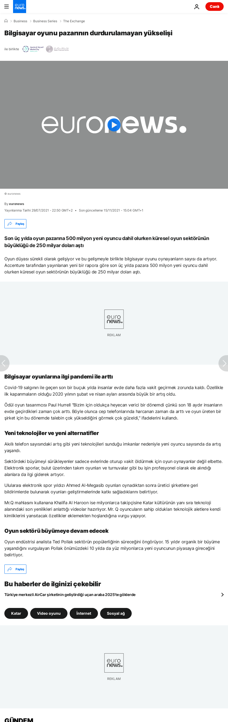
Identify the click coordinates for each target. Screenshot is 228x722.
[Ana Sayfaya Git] (19, 6)
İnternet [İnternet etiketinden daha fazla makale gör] (83, 613)
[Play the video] (114, 125)
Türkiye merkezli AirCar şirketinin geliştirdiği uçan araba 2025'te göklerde (69, 594)
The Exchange (74, 21)
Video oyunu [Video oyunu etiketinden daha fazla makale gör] (49, 613)
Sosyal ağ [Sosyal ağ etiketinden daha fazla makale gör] (116, 613)
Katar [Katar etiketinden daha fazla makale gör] (16, 613)
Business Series (45, 21)
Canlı (214, 6)
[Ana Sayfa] (6, 21)
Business (20, 21)
